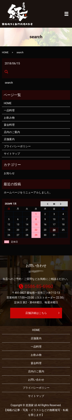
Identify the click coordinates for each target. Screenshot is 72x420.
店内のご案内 (12, 132)
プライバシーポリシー (17, 146)
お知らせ (9, 173)
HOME (5, 52)
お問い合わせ (36, 379)
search (9, 82)
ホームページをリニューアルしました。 (28, 192)
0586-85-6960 (39, 286)
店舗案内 (9, 139)
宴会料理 (9, 124)
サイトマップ (12, 153)
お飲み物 (9, 117)
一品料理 (9, 110)
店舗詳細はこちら (36, 312)
